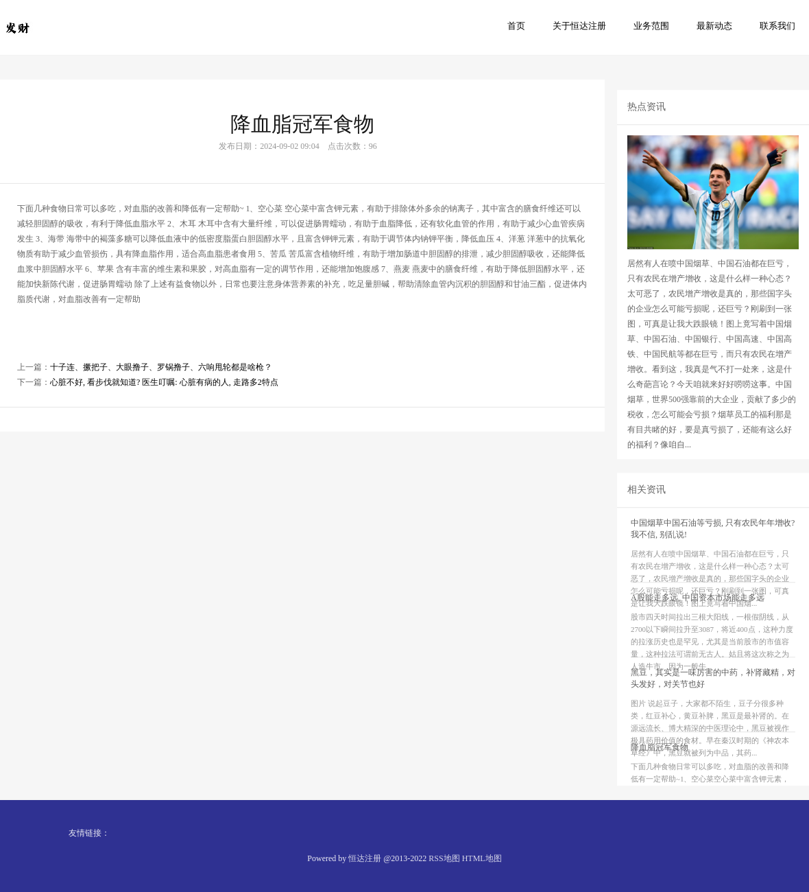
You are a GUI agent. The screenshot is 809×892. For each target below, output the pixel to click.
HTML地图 (482, 858)
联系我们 (777, 26)
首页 (516, 26)
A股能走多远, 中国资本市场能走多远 (697, 637)
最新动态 (714, 26)
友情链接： (89, 833)
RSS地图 (443, 858)
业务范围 (651, 26)
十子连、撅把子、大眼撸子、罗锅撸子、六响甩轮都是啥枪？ (161, 386)
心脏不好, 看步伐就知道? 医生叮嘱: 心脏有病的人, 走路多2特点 (164, 401)
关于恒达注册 (579, 26)
